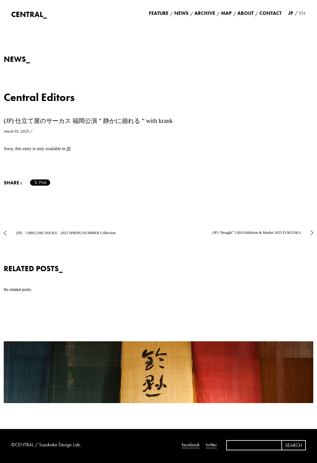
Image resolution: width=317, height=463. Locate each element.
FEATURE (158, 13)
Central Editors (39, 97)
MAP (226, 13)
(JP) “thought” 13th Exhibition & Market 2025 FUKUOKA (256, 232)
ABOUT (245, 13)
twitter (211, 444)
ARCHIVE (204, 13)
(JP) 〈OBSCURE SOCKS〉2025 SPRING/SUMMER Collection (65, 233)
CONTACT (270, 13)
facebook (191, 444)
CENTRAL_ (29, 14)
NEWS (181, 13)
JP (68, 148)
